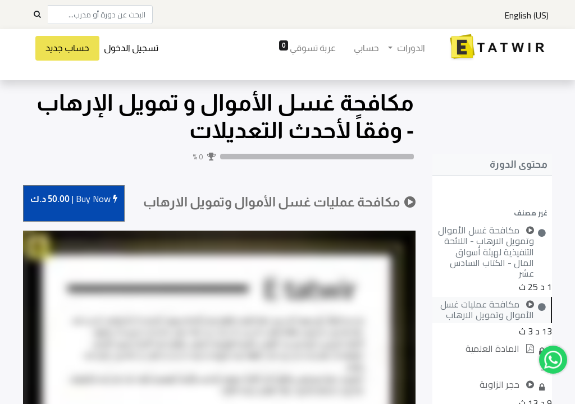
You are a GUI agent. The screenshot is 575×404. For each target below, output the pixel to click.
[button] (492, 213)
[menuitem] (366, 48)
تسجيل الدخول (131, 48)
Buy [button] (73, 199)
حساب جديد (67, 48)
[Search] (37, 14)
